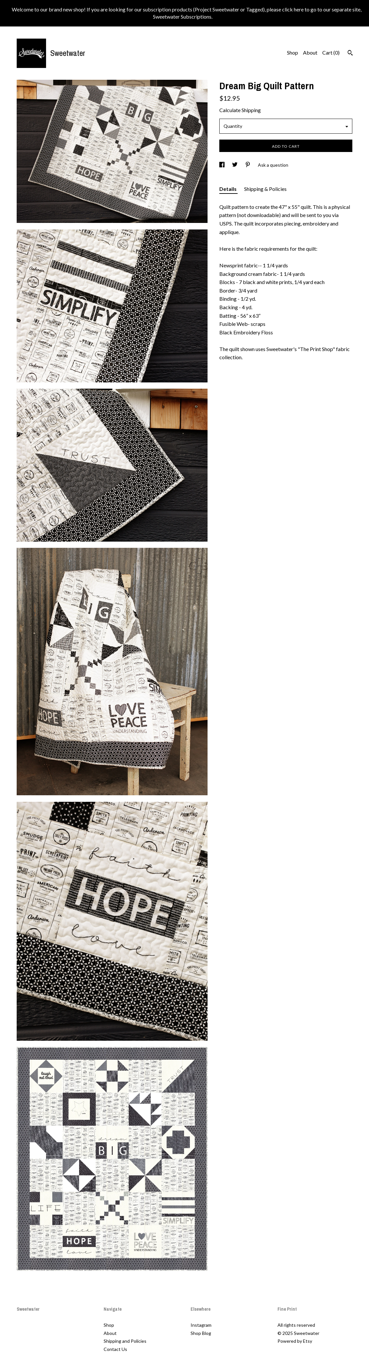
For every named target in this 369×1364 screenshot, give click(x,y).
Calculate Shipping (240, 110)
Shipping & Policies (265, 189)
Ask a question (273, 165)
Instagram (201, 1325)
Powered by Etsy (294, 1341)
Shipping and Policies (125, 1341)
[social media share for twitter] (235, 165)
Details (228, 189)
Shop (292, 52)
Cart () (331, 52)
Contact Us (115, 1349)
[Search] (350, 53)
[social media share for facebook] (222, 165)
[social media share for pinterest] (248, 165)
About (310, 52)
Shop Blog (201, 1333)
